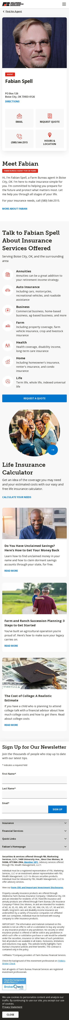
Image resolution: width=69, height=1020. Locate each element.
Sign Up (57, 809)
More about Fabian (14, 208)
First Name (9, 773)
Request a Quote (34, 398)
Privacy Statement (12, 1007)
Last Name (9, 788)
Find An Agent (14, 11)
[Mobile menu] (64, 4)
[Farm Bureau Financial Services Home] (17, 4)
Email (5, 803)
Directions (12, 101)
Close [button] (10, 1014)
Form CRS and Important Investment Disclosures (37, 887)
